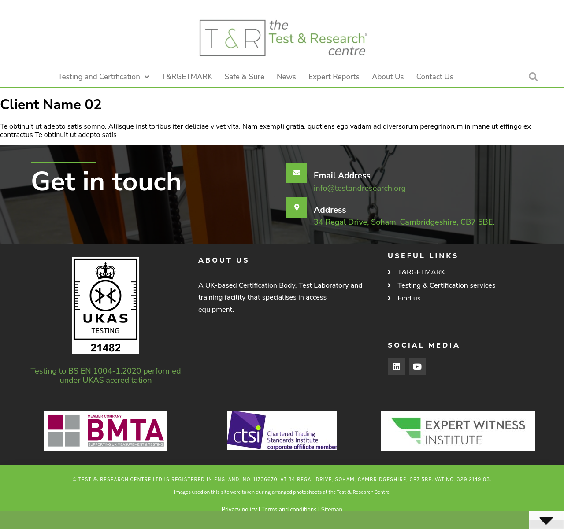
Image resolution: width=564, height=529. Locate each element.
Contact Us (434, 77)
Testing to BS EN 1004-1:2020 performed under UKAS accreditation (106, 375)
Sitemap (331, 510)
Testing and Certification (103, 77)
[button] (533, 77)
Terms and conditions (289, 510)
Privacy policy (239, 510)
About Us (388, 77)
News (286, 77)
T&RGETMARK (187, 77)
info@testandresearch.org (360, 188)
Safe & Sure (244, 77)
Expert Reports (334, 77)
